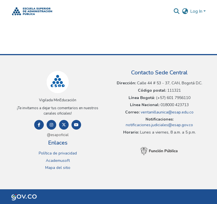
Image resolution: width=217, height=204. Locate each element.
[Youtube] (76, 125)
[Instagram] (51, 125)
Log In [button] (196, 11)
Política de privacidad (58, 153)
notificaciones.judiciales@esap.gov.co (159, 125)
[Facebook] (39, 125)
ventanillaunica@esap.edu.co (167, 112)
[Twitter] (64, 125)
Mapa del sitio (57, 167)
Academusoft (58, 160)
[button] (32, 11)
